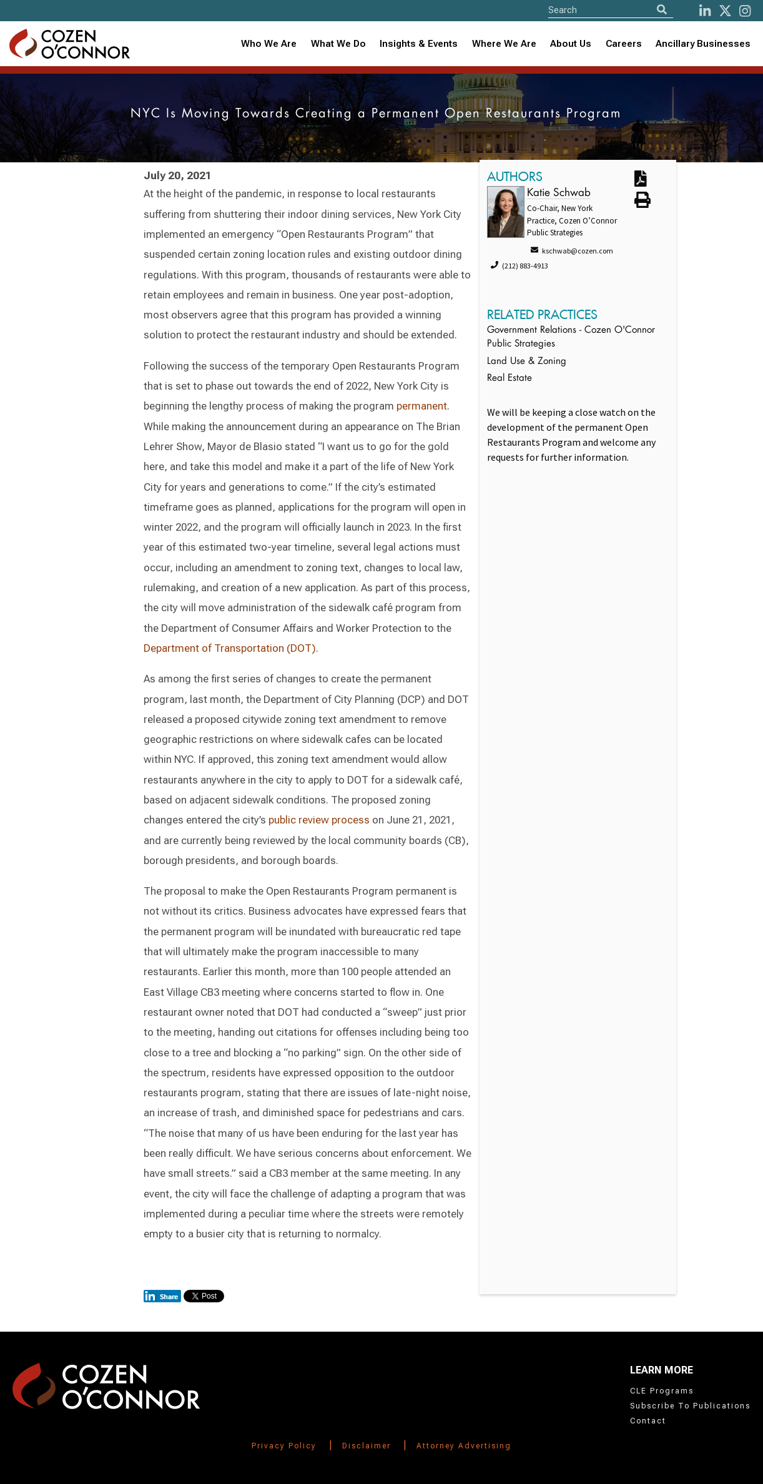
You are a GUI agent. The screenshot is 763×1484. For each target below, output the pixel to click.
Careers (624, 43)
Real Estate (509, 378)
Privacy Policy (284, 1446)
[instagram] (745, 10)
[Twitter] (725, 10)
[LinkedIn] (705, 10)
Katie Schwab (559, 193)
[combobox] (419, 44)
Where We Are (504, 43)
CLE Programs (662, 1391)
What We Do (338, 43)
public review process (319, 819)
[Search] (661, 9)
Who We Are (269, 43)
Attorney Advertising (463, 1446)
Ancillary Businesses (703, 43)
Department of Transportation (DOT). (231, 648)
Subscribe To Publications (690, 1406)
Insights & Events (419, 43)
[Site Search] (610, 9)
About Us (570, 43)
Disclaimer (366, 1446)
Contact (648, 1421)
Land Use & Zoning (526, 361)
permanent (421, 406)
